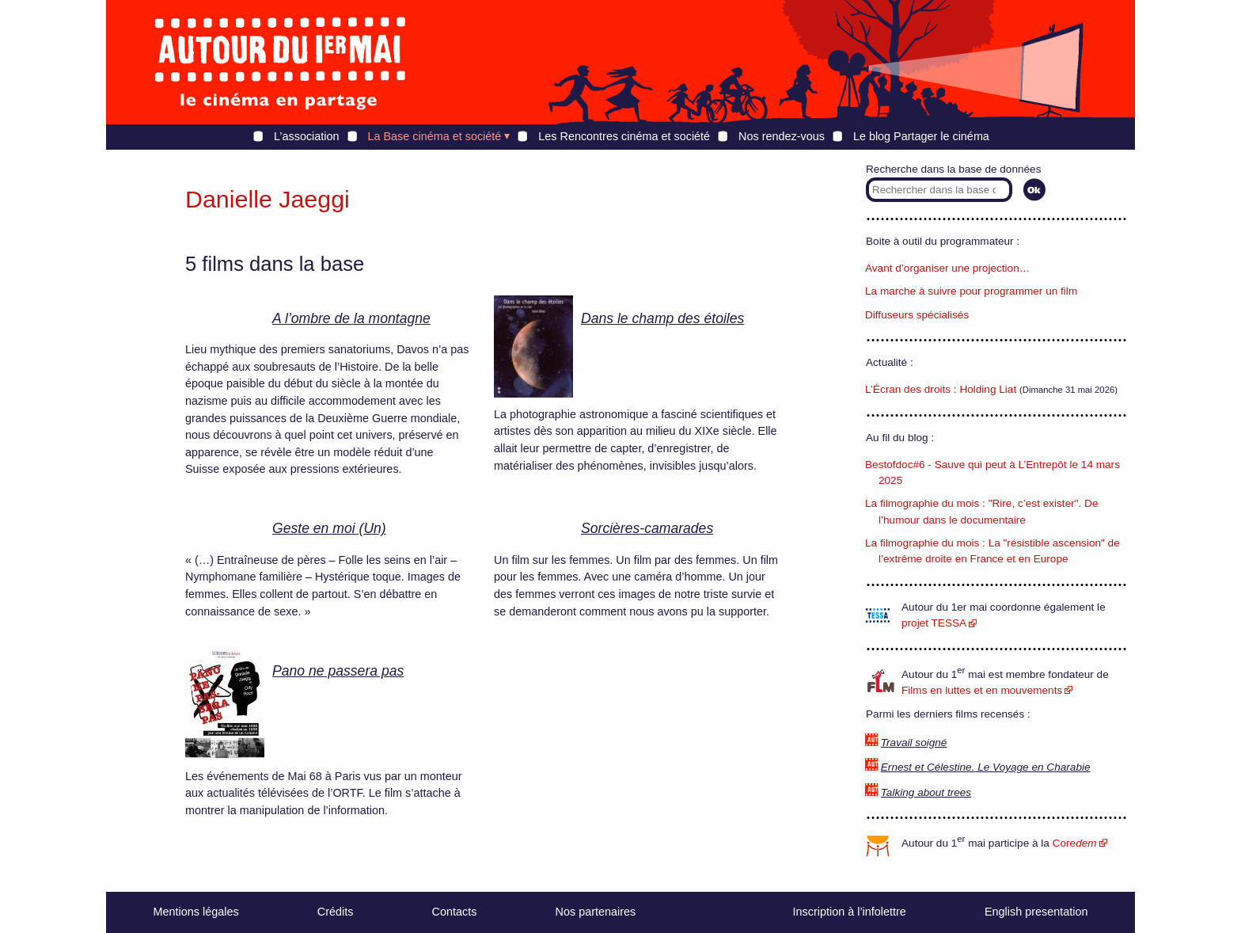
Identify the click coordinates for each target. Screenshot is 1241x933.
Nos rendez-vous (781, 136)
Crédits (335, 911)
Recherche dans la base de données (953, 169)
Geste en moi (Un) (329, 528)
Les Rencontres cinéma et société (624, 136)
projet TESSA (933, 623)
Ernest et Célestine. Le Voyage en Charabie (986, 767)
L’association (306, 136)
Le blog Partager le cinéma (921, 136)
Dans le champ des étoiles (662, 318)
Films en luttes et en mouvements (981, 690)
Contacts (454, 911)
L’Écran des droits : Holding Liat (940, 389)
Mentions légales (196, 911)
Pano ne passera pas (338, 671)
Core (1075, 843)
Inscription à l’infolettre (849, 911)
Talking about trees (926, 792)
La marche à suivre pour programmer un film (971, 291)
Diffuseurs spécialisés (917, 315)
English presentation (1036, 911)
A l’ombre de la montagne (351, 318)
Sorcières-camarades (647, 528)
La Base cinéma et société (435, 136)
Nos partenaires (596, 911)
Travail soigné (914, 742)
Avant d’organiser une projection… (947, 268)
